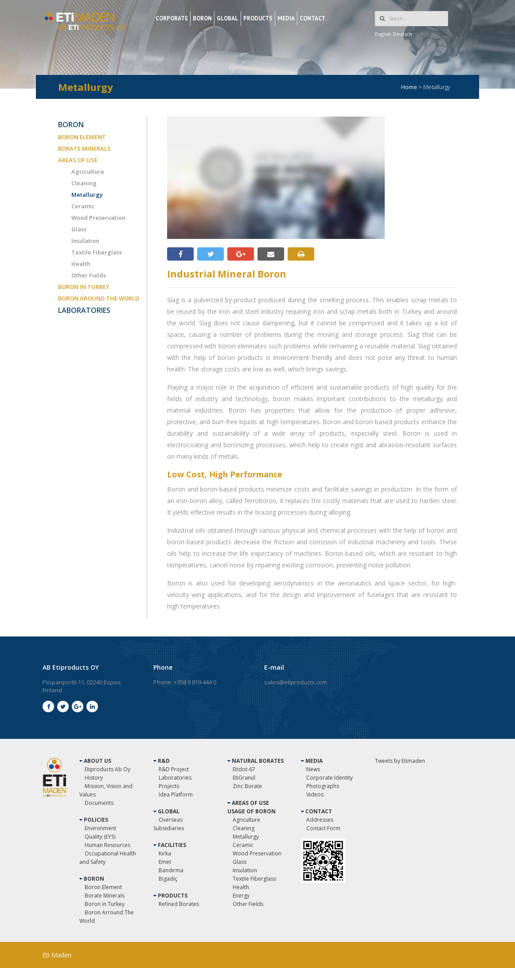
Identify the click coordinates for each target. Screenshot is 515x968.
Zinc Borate (247, 786)
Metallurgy (87, 195)
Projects (169, 786)
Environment (100, 828)
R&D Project (174, 769)
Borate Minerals (105, 895)
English (383, 34)
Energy (241, 895)
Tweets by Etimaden (400, 761)
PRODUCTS (258, 18)
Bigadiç (168, 878)
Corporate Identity (329, 777)
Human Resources (107, 845)
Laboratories (175, 777)
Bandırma (171, 870)
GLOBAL (227, 18)
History (94, 777)
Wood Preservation (98, 218)
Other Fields (88, 275)
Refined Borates (179, 904)
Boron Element (103, 887)
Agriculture (87, 172)
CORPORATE (172, 18)
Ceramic (83, 206)
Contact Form (323, 828)
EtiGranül (244, 777)
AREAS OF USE (78, 160)
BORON (202, 18)
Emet (165, 862)
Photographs (322, 786)
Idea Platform (176, 794)
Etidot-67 (244, 769)
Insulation (85, 241)
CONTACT (312, 18)
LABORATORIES (84, 310)
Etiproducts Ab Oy (107, 769)
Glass (78, 229)
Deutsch (402, 34)
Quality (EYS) (100, 836)
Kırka (165, 853)
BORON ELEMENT (82, 137)
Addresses (319, 820)
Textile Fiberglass (96, 252)
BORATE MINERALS (84, 148)
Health (80, 264)
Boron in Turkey (105, 904)
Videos (315, 794)
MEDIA (286, 18)
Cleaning (84, 183)
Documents (99, 803)
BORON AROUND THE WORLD (98, 298)
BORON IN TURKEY (83, 287)
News (313, 769)
